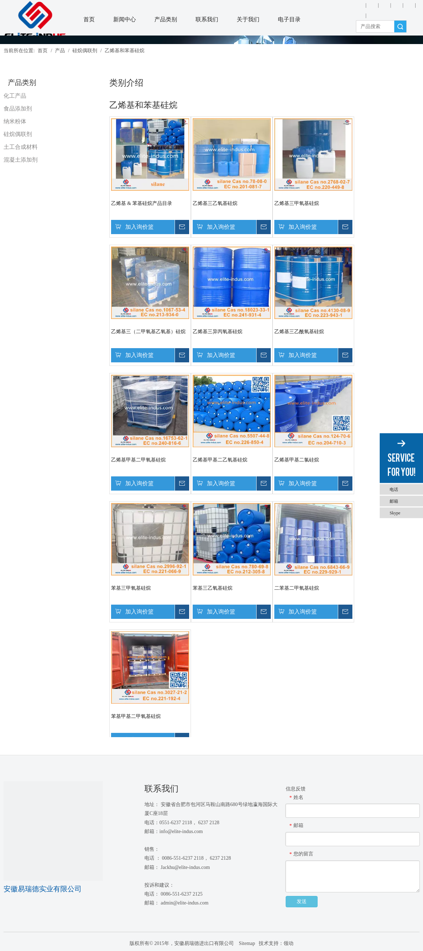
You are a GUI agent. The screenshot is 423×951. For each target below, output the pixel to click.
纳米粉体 (15, 121)
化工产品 (15, 96)
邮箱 (394, 500)
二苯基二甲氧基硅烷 (296, 588)
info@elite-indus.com (181, 831)
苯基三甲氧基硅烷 (131, 588)
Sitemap (246, 943)
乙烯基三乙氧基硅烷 (215, 203)
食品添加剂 (18, 109)
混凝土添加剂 (21, 160)
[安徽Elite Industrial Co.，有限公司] (35, 20)
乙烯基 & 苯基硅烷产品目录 (141, 203)
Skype (395, 512)
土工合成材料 (21, 147)
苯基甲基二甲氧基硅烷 (136, 716)
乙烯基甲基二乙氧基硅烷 (220, 460)
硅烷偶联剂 (18, 134)
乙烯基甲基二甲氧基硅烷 (138, 460)
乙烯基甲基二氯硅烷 (296, 460)
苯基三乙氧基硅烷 (212, 588)
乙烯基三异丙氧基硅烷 (217, 331)
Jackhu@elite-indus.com (185, 867)
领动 (288, 943)
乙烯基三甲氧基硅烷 (296, 203)
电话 (394, 489)
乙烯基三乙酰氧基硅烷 (299, 331)
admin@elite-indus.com (185, 903)
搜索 (400, 26)
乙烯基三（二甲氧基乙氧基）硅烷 (148, 331)
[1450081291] (53, 831)
